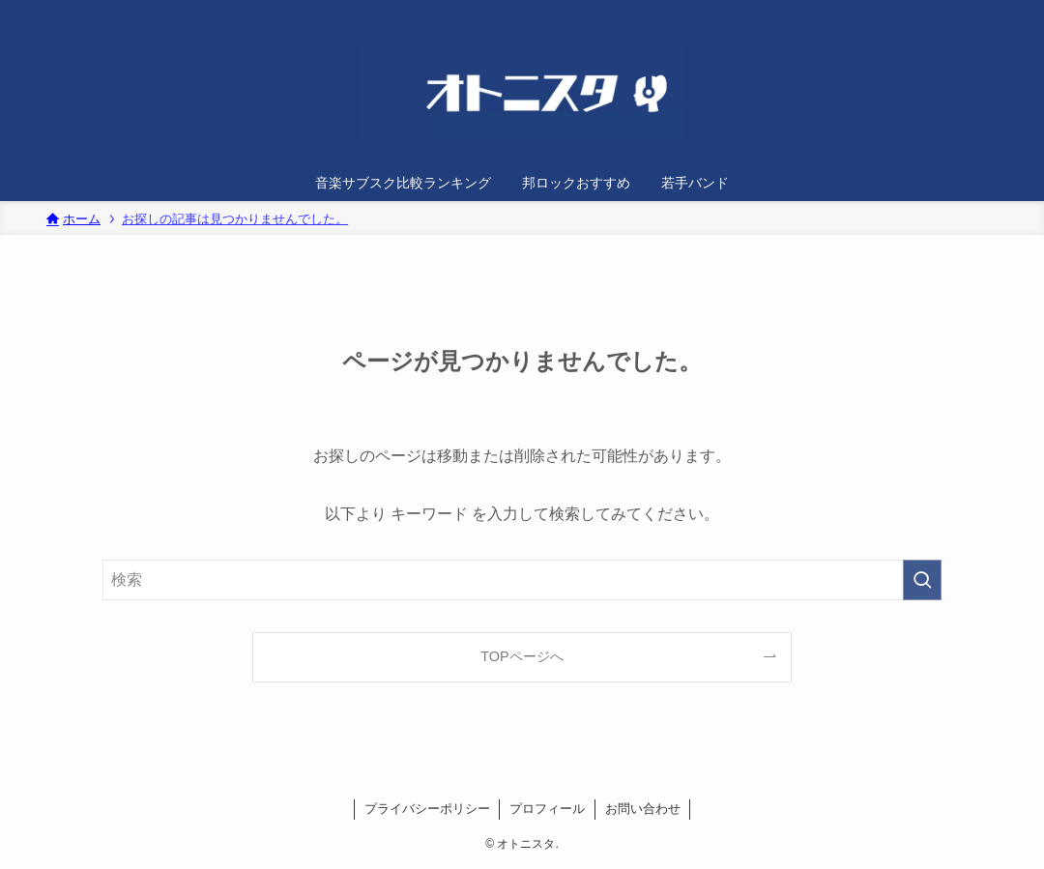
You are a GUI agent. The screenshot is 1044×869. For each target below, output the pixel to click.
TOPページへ (521, 656)
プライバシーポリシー (427, 808)
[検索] (1000, 10)
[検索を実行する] (922, 580)
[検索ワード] (522, 580)
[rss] (975, 10)
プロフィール (547, 808)
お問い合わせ (643, 808)
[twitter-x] (950, 10)
